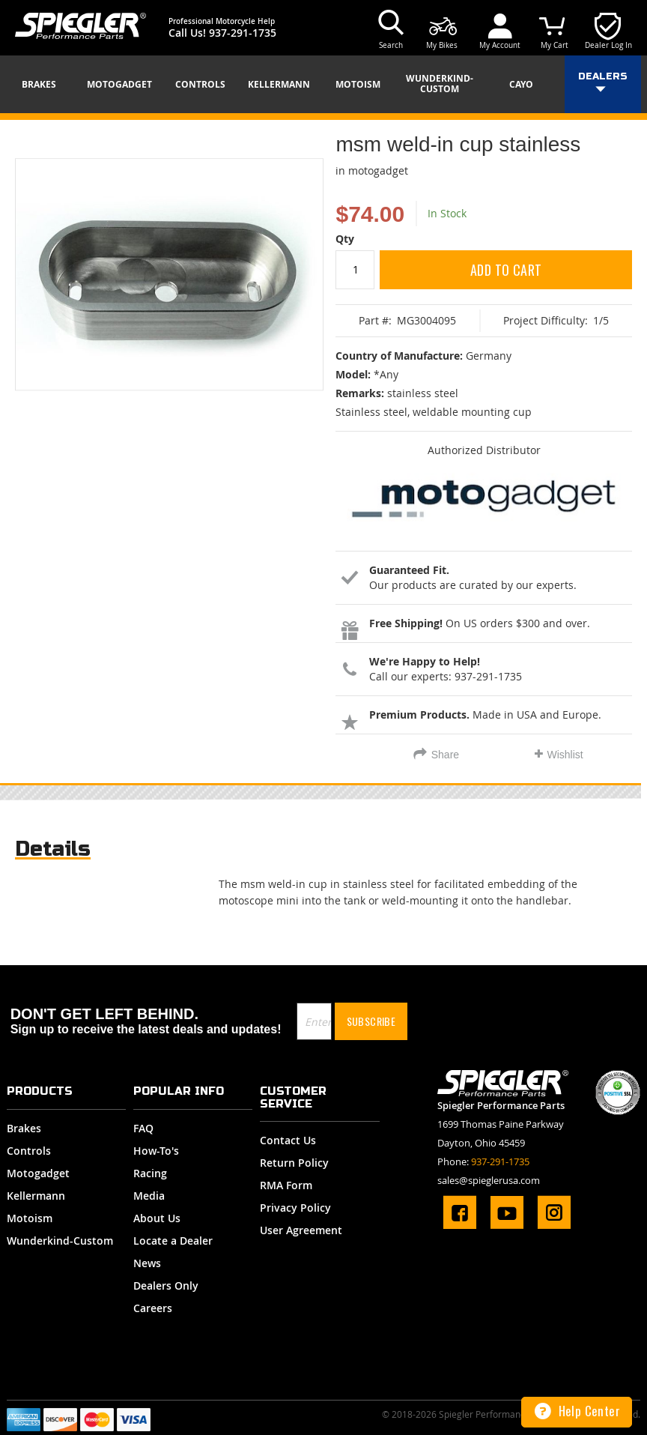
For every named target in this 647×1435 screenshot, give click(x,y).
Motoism (29, 1218)
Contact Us (288, 1140)
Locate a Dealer (173, 1240)
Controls (29, 1151)
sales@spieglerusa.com (488, 1180)
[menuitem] (44, 84)
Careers (152, 1308)
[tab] (53, 852)
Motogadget (38, 1173)
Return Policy (294, 1162)
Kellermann (36, 1195)
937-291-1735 (242, 32)
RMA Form (286, 1185)
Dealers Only (165, 1285)
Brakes (24, 1128)
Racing (150, 1173)
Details (53, 849)
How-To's (156, 1151)
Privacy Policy (295, 1207)
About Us (156, 1218)
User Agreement (301, 1230)
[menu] (323, 84)
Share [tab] (445, 755)
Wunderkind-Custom (60, 1240)
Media (149, 1195)
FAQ (143, 1128)
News (147, 1263)
